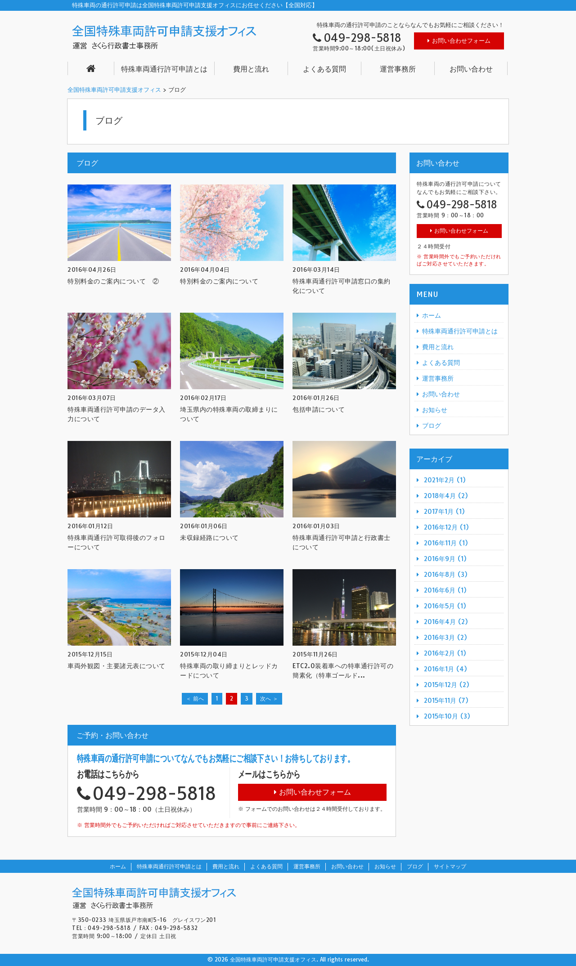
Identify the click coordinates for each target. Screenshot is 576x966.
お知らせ (434, 410)
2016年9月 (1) (445, 559)
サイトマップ (450, 866)
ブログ (431, 426)
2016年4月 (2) (446, 622)
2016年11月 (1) (446, 543)
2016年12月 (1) (446, 527)
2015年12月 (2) (446, 685)
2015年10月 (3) (447, 716)
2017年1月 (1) (444, 512)
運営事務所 (398, 68)
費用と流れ (251, 68)
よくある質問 (324, 68)
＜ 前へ (195, 698)
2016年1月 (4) (445, 669)
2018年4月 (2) (446, 496)
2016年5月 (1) (445, 606)
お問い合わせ (471, 68)
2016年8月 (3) (446, 575)
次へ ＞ (269, 698)
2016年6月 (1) (445, 590)
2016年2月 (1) (445, 653)
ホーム (431, 315)
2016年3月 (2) (445, 638)
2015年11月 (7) (446, 700)
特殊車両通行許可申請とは (164, 68)
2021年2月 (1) (445, 480)
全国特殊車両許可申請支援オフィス (114, 89)
